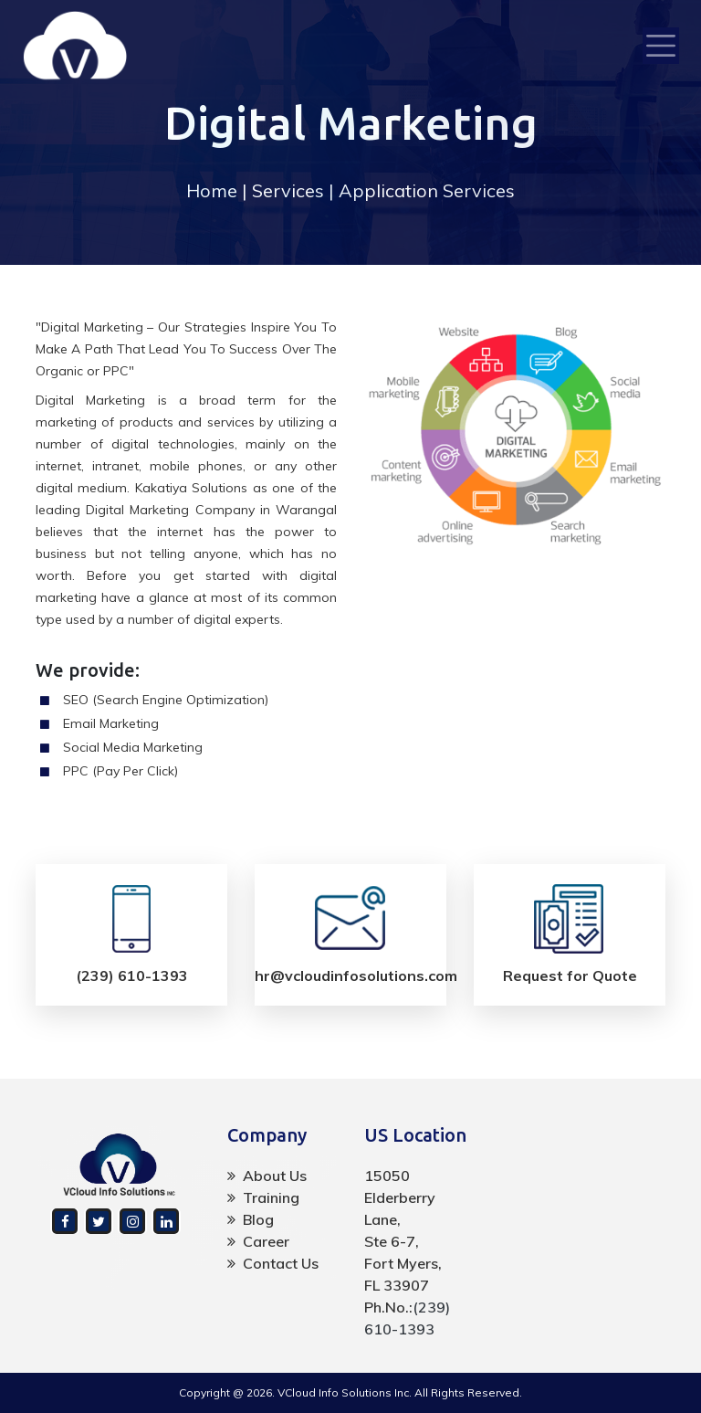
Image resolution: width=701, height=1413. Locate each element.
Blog (250, 1219)
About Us (267, 1175)
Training (263, 1197)
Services (288, 190)
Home (211, 190)
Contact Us (273, 1263)
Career (258, 1241)
